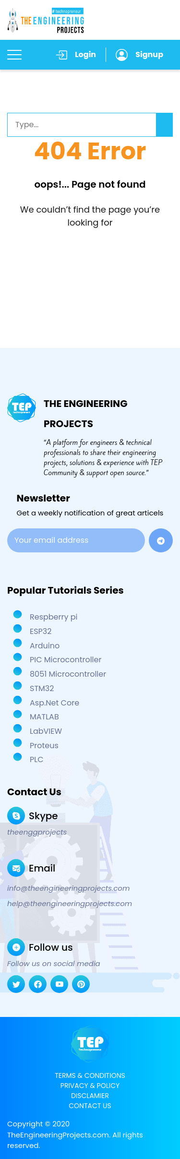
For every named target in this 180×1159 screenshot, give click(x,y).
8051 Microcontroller (67, 674)
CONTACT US (90, 1106)
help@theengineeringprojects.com (69, 904)
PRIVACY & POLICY (90, 1085)
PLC (36, 759)
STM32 (41, 688)
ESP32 (40, 631)
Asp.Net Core (53, 702)
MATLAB (43, 716)
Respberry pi (53, 616)
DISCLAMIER (90, 1095)
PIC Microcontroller (65, 659)
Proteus (43, 745)
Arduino (44, 645)
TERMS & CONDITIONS (90, 1075)
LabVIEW (45, 731)
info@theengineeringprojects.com (68, 888)
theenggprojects (37, 832)
